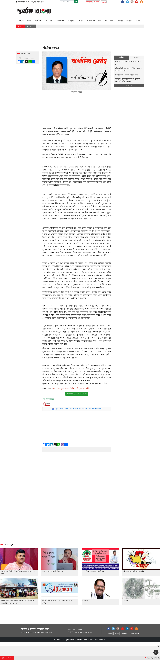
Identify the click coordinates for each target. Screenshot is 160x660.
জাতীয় (29, 20)
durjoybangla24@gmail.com (83, 632)
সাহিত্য (47, 404)
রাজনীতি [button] (39, 20)
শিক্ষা (100, 20)
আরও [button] (138, 20)
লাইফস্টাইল (91, 20)
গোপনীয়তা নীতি (134, 633)
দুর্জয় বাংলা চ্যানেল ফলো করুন (77, 393)
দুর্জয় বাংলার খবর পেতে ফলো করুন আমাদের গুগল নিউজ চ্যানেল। (79, 408)
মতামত (30, 26)
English (104, 2)
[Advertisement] (107, 10)
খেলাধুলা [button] (71, 20)
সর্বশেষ (21, 20)
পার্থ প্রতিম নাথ (25, 54)
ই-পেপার (96, 2)
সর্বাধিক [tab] (136, 57)
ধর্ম (106, 20)
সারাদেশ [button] (49, 20)
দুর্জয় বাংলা (69, 640)
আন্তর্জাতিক (60, 20)
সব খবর (129, 85)
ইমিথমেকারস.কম (100, 640)
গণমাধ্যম (129, 20)
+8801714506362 (79, 629)
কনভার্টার (89, 2)
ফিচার (112, 20)
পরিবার (116, 633)
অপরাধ (120, 20)
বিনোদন (81, 20)
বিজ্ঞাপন (109, 633)
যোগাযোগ (124, 633)
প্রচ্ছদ (20, 26)
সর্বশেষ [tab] (121, 57)
